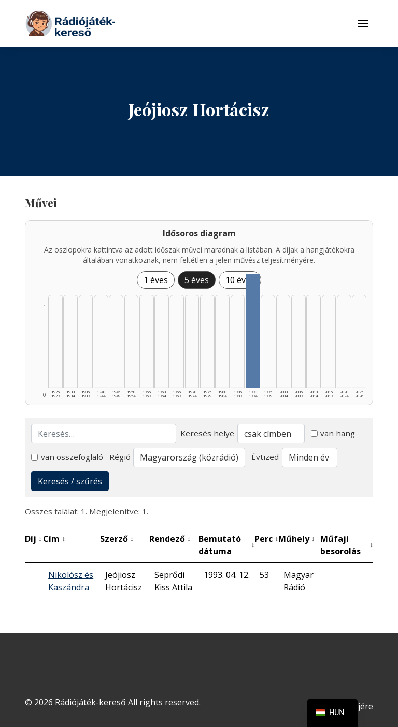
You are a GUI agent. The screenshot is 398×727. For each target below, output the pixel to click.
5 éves (196, 280)
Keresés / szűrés (70, 481)
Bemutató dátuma (226, 545)
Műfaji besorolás (346, 545)
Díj (33, 538)
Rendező (170, 538)
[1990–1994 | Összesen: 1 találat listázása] (253, 331)
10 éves (239, 280)
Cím (54, 538)
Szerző (117, 538)
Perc (266, 538)
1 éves (156, 280)
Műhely (296, 538)
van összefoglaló (67, 457)
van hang (333, 433)
